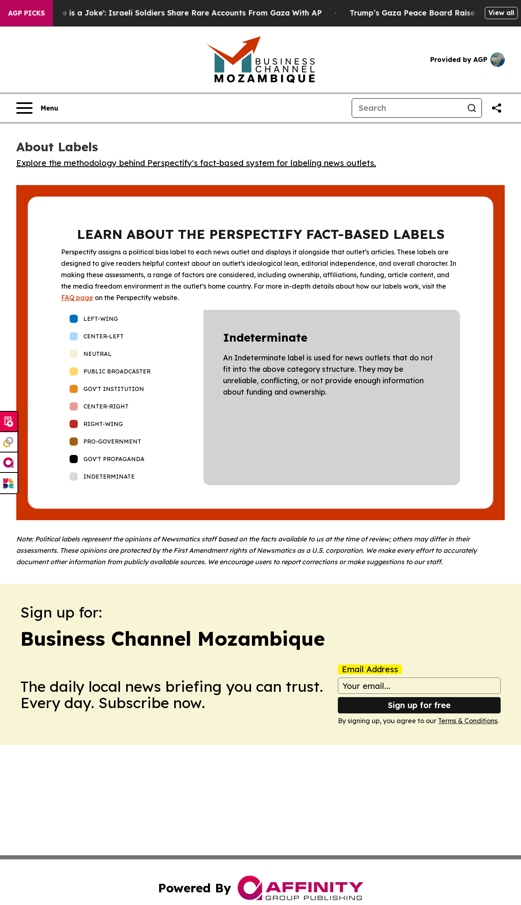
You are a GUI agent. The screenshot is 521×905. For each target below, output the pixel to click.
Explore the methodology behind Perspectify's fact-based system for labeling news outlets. (196, 163)
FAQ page (77, 298)
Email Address (370, 669)
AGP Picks (26, 13)
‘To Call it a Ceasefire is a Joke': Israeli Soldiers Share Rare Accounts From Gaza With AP (179, 13)
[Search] (407, 108)
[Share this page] (496, 108)
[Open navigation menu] (37, 108)
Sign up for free (419, 705)
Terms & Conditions (467, 721)
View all (501, 13)
